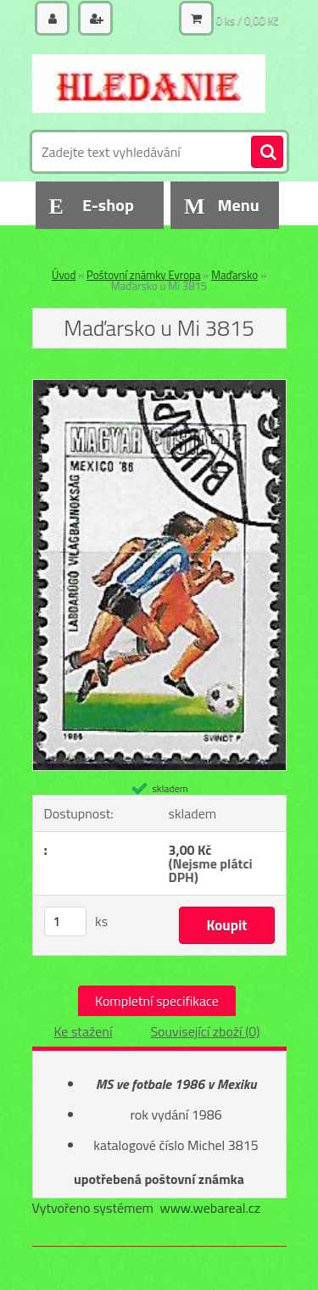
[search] (267, 153)
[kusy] (65, 921)
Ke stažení (82, 1031)
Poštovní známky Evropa (143, 274)
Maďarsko (234, 274)
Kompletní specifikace (157, 1001)
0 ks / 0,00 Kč (247, 20)
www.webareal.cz (209, 1208)
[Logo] (148, 83)
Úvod (63, 274)
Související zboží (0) (204, 1031)
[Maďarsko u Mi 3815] (159, 387)
